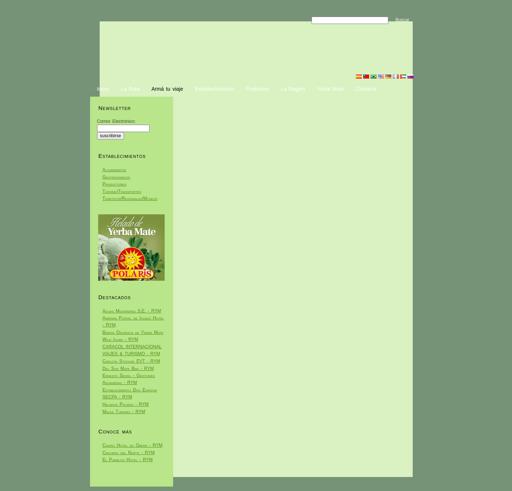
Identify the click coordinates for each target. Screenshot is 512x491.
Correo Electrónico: (116, 121)
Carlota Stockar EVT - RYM (131, 361)
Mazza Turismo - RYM (124, 411)
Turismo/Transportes (122, 191)
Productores (115, 184)
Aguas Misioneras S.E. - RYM (132, 311)
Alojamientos (114, 169)
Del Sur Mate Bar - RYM (128, 368)
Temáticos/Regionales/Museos (130, 198)
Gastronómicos (116, 177)
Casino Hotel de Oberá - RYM (132, 445)
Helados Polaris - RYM (126, 404)
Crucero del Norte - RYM (129, 452)
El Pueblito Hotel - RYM (128, 459)
